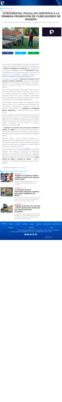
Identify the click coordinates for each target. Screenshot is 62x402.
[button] (59, 3)
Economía (17, 224)
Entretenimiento (57, 224)
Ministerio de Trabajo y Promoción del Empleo (16, 76)
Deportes (10, 227)
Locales (32, 224)
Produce (15, 70)
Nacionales (39, 224)
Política (11, 224)
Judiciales (24, 224)
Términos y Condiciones (53, 230)
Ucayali (23, 167)
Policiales (4, 223)
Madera (14, 167)
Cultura (51, 227)
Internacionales (47, 224)
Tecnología (31, 227)
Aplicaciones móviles (42, 230)
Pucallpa (36, 70)
